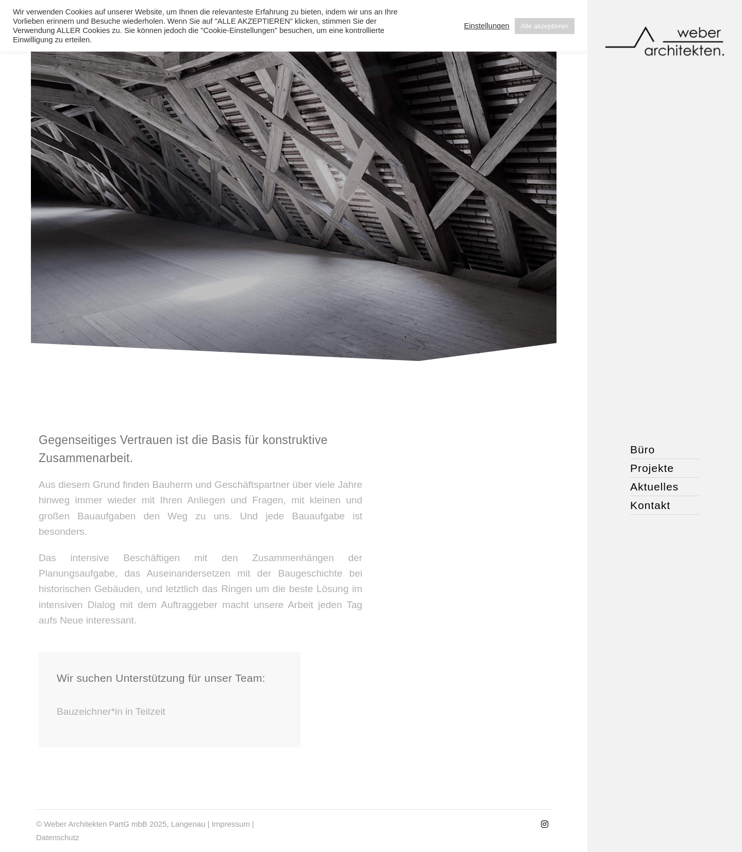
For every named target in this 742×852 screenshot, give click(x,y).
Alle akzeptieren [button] (545, 26)
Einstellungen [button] (486, 26)
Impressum (231, 824)
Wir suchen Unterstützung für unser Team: (161, 678)
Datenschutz (57, 837)
